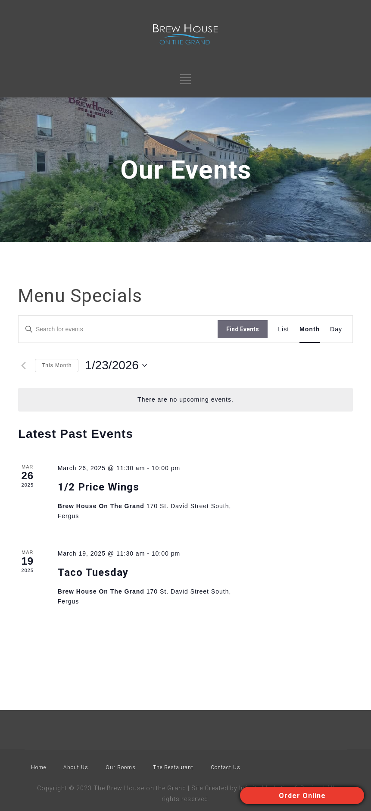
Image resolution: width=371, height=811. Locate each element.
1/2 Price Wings (98, 487)
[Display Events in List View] (283, 329)
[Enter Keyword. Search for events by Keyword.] (118, 329)
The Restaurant (173, 767)
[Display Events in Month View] (309, 329)
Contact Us (225, 767)
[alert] (185, 400)
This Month (57, 365)
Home (38, 767)
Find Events (242, 329)
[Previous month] (23, 365)
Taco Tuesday (93, 572)
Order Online (302, 796)
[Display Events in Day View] (336, 329)
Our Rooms (121, 767)
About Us (75, 767)
